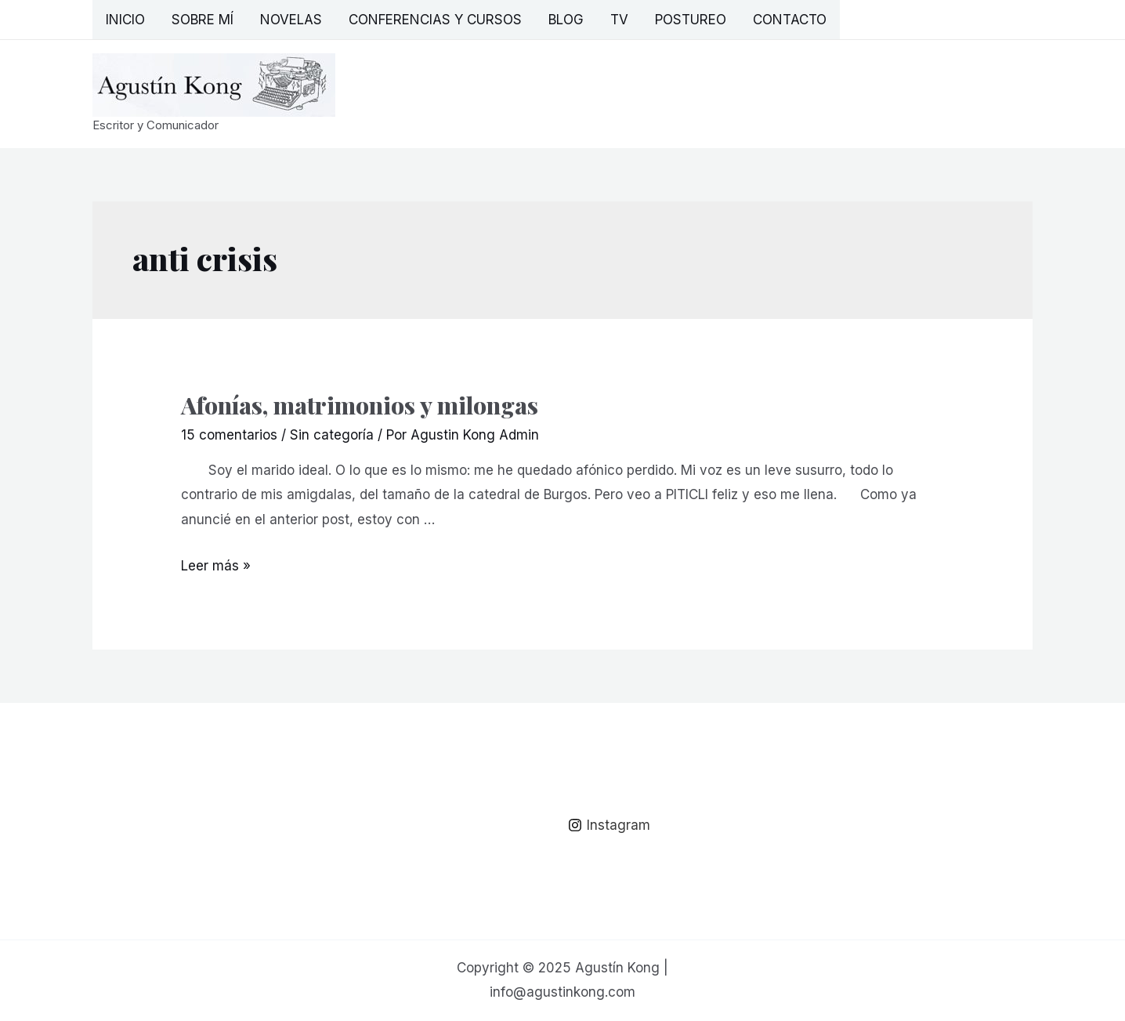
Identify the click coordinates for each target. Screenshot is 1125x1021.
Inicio (125, 19)
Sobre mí (202, 19)
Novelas (291, 19)
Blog (566, 19)
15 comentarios (229, 435)
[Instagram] (609, 825)
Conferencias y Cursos (435, 19)
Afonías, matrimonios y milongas (359, 405)
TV (619, 19)
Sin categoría (332, 435)
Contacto (790, 19)
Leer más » (216, 566)
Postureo (690, 19)
